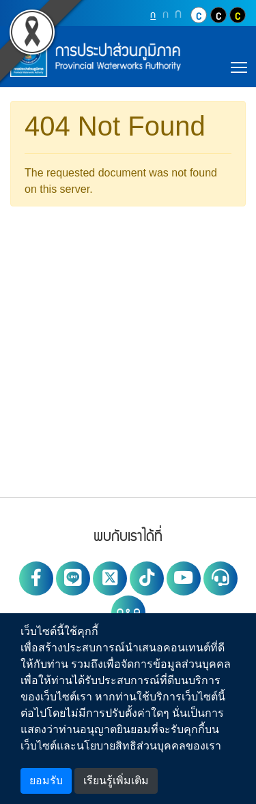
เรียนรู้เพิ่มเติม (116, 780)
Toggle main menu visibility (240, 65)
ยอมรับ (46, 780)
